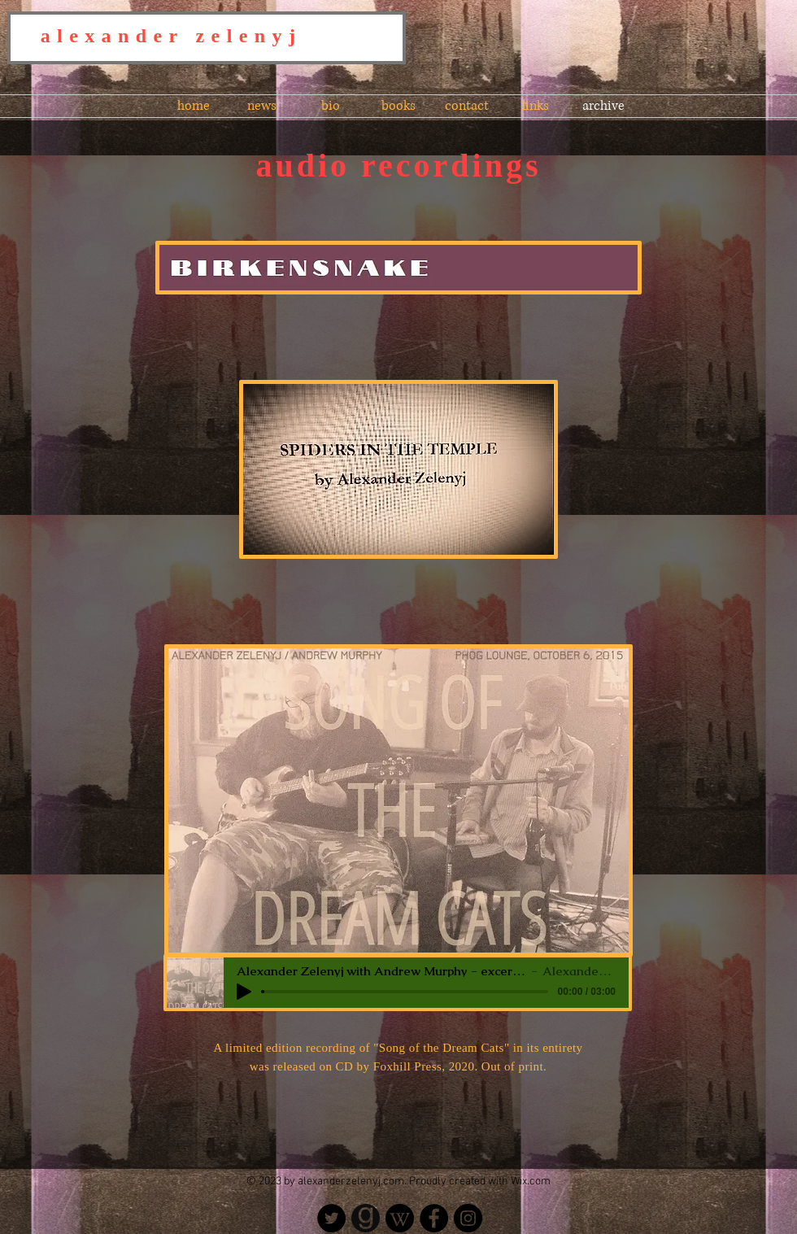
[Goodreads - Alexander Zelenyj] (365, 1218)
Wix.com (531, 1181)
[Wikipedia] (399, 1218)
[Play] (244, 991)
